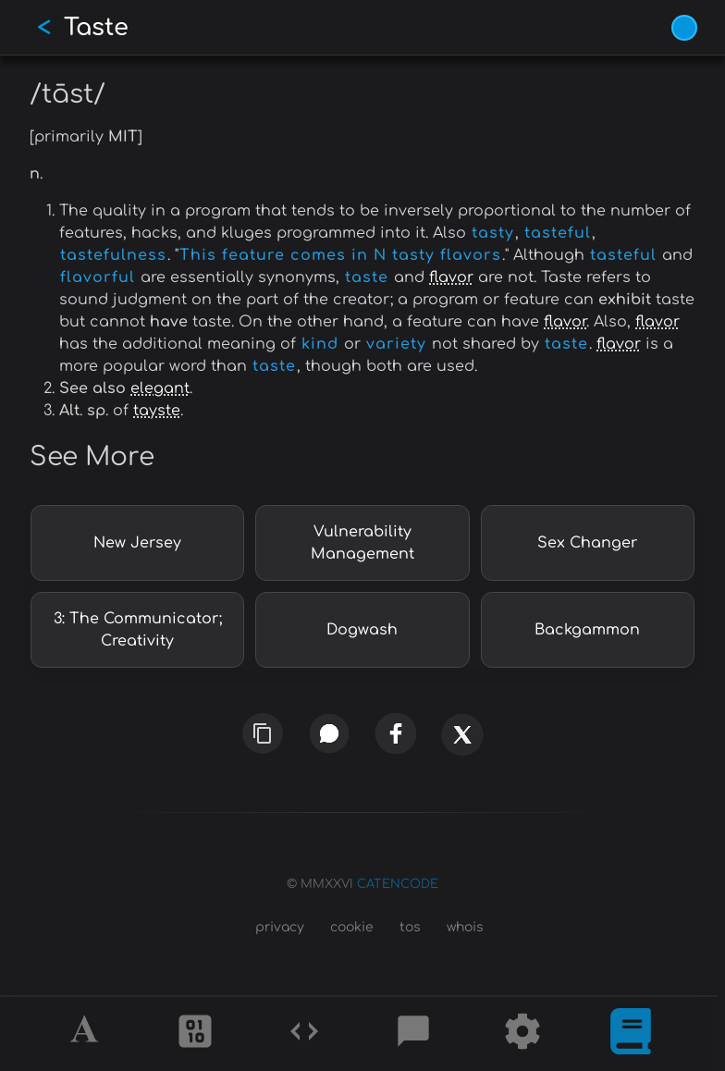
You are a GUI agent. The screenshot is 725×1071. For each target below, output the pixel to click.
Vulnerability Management (362, 542)
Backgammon (587, 630)
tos (410, 927)
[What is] (630, 1034)
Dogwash (362, 630)
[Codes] (304, 1034)
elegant (160, 388)
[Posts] (413, 1034)
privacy (279, 927)
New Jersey (137, 543)
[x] (463, 746)
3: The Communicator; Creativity (138, 629)
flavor (451, 277)
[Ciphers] (195, 1034)
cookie (352, 927)
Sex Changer (587, 543)
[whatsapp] (329, 733)
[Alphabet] (86, 1034)
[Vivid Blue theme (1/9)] (684, 28)
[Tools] (522, 1034)
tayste (156, 410)
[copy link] (262, 733)
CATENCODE (397, 884)
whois (465, 927)
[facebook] (395, 733)
